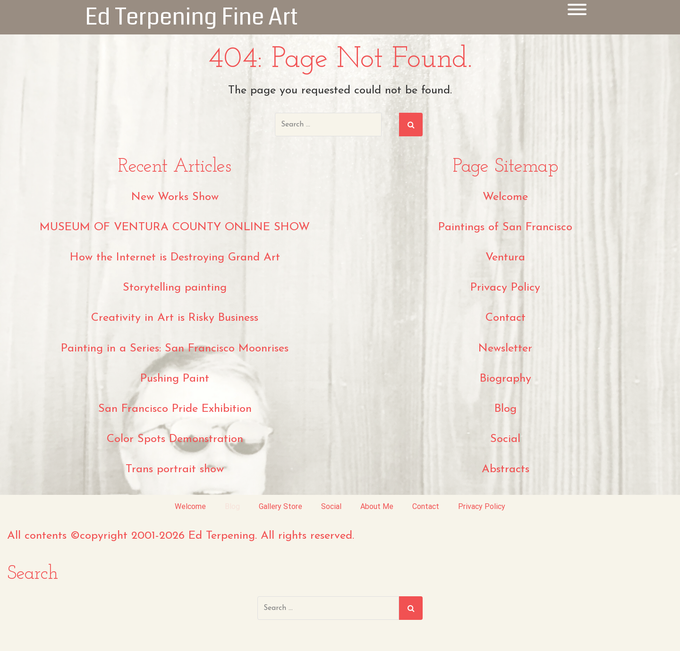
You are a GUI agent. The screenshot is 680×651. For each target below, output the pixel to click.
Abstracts (505, 469)
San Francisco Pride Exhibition (175, 409)
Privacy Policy (505, 287)
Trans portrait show (175, 469)
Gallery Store (280, 506)
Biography (505, 378)
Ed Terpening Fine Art (191, 17)
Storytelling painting (175, 287)
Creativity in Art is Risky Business (174, 318)
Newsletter (505, 348)
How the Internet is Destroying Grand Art (175, 257)
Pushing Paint (174, 378)
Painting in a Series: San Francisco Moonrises (175, 348)
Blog (505, 409)
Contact (505, 318)
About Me (376, 506)
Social (505, 439)
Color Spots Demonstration (175, 439)
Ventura (505, 257)
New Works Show (175, 197)
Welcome (505, 197)
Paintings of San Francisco (505, 227)
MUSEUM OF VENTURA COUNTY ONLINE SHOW (175, 227)
